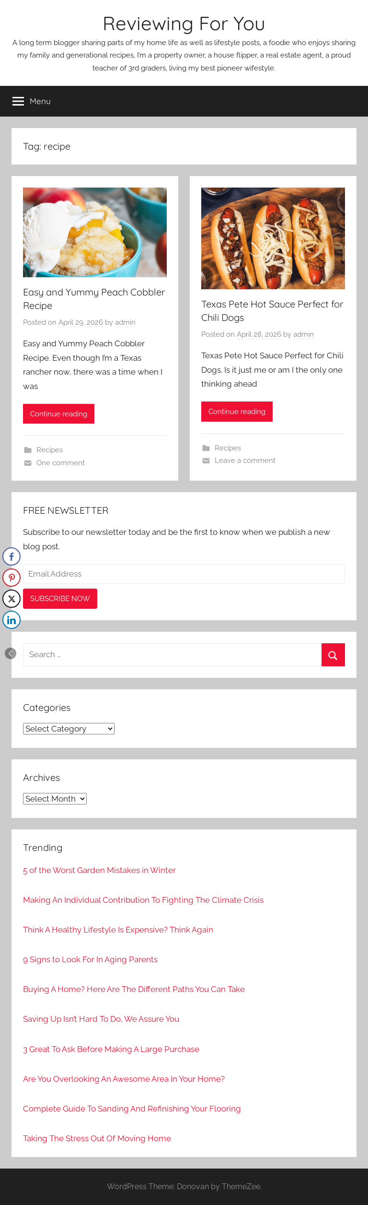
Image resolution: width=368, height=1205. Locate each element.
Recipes (49, 450)
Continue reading (58, 414)
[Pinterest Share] (11, 577)
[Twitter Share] (11, 599)
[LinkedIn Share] (11, 620)
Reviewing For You (184, 23)
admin (125, 322)
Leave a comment (245, 460)
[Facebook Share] (11, 556)
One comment (60, 463)
